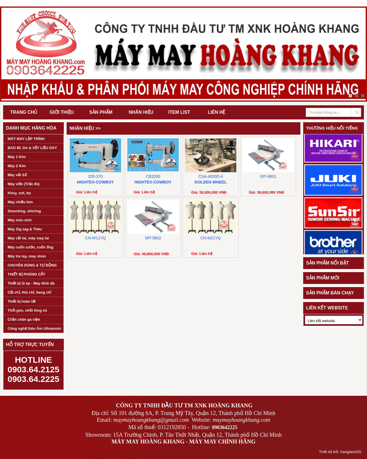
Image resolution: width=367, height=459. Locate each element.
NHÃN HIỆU (141, 112)
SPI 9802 (153, 238)
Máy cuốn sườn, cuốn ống (30, 247)
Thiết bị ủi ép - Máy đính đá (31, 283)
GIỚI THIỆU (62, 112)
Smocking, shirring (24, 211)
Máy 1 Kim (17, 157)
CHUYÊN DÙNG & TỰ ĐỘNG (32, 265)
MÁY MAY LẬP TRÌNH (26, 139)
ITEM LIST (179, 112)
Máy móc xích (20, 220)
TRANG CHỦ (23, 112)
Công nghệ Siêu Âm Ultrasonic (34, 328)
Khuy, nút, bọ (19, 193)
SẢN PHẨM (100, 112)
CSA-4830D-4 (210, 176)
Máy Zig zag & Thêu (25, 229)
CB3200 (153, 176)
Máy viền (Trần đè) (24, 184)
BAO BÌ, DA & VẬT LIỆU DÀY (32, 148)
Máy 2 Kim (17, 166)
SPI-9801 (268, 176)
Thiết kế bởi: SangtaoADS (340, 452)
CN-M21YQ (210, 238)
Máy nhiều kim (20, 202)
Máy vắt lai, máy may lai (28, 238)
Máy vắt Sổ (17, 175)
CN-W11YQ (95, 238)
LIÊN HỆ (216, 112)
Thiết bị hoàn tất (22, 301)
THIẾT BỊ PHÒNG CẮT (26, 274)
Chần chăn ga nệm (24, 319)
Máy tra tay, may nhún (27, 256)
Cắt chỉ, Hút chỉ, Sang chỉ (29, 292)
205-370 (95, 176)
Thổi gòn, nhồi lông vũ (27, 310)
